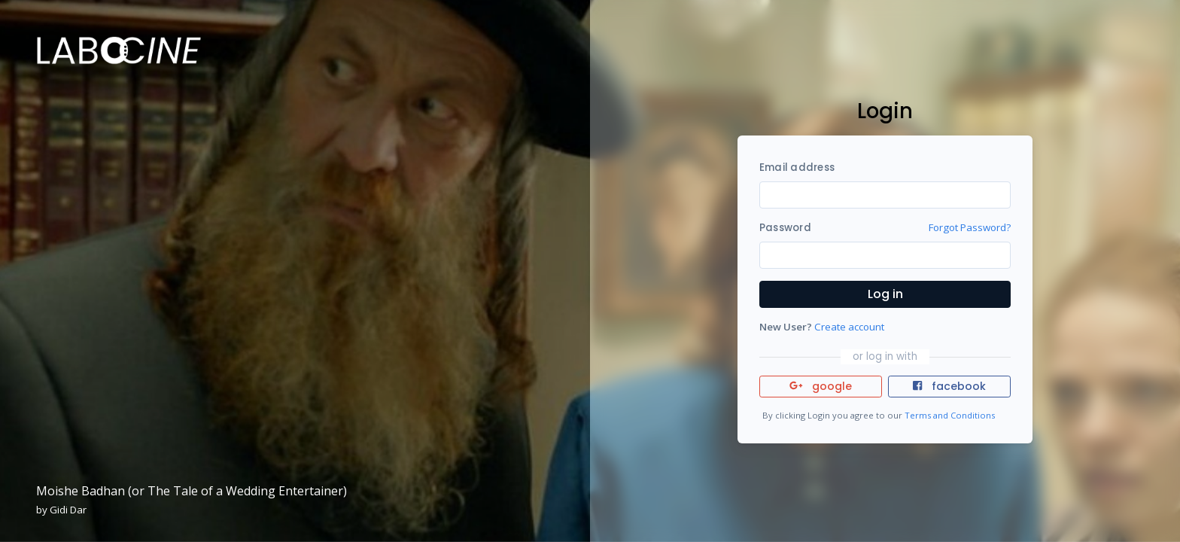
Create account (849, 326)
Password (785, 228)
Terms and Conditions (950, 415)
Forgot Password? (970, 227)
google (820, 386)
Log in (885, 294)
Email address (797, 167)
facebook (949, 386)
